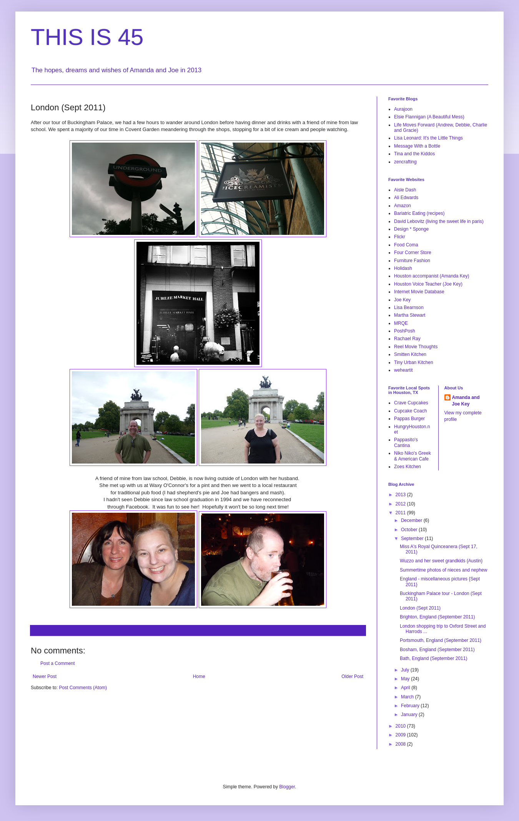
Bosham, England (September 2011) (437, 649)
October (410, 529)
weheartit (403, 370)
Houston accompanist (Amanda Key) (431, 276)
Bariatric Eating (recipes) (419, 213)
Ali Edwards (406, 197)
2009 (401, 735)
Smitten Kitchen (410, 354)
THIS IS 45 (87, 37)
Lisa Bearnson (409, 307)
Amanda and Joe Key (466, 401)
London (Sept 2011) (420, 608)
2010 (401, 726)
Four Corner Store (412, 252)
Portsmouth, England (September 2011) (440, 640)
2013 (401, 494)
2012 (401, 504)
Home (199, 676)
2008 (401, 744)
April (406, 687)
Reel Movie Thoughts (415, 346)
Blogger (287, 786)
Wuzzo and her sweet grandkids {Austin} (441, 560)
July (406, 670)
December (412, 520)
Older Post (352, 676)
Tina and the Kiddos (414, 153)
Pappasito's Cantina (406, 442)
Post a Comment (57, 663)
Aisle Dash (405, 190)
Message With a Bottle (417, 146)
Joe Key (402, 299)
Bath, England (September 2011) (433, 658)
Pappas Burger (409, 418)
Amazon (402, 205)
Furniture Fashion (412, 260)
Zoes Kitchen (407, 466)
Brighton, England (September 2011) (437, 617)
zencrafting (405, 162)
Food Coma (406, 245)
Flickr (399, 236)
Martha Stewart (409, 315)
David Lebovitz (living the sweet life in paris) (439, 221)
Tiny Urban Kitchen (413, 362)
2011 (401, 512)
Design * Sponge (411, 229)
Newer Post (45, 676)
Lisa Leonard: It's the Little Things (428, 138)
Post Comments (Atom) (83, 687)
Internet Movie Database (419, 291)
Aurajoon (403, 109)
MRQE (401, 323)
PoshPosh (404, 331)
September (413, 538)
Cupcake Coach (410, 411)
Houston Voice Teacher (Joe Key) (428, 284)
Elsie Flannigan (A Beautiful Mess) (429, 117)
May (406, 678)
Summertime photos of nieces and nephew (443, 570)
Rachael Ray (407, 338)
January (410, 714)
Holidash (403, 268)
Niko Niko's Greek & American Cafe (412, 455)
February (411, 705)
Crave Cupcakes (411, 403)
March (408, 697)
